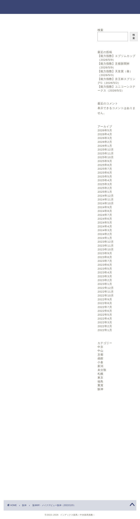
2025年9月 (105, 161)
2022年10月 (106, 295)
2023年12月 (106, 241)
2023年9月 (105, 253)
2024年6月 (105, 218)
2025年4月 (105, 180)
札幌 (100, 373)
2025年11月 (106, 153)
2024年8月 (105, 211)
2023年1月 (105, 283)
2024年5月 (105, 222)
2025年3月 (105, 184)
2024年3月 (105, 230)
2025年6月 (105, 172)
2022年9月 (105, 299)
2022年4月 (105, 318)
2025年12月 (106, 149)
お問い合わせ (70, 18)
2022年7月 (105, 307)
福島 (100, 381)
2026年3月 (105, 138)
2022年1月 (105, 330)
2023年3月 (105, 276)
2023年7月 (105, 260)
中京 (100, 346)
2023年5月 (105, 268)
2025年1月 (105, 191)
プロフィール (114, 18)
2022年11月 (106, 291)
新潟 (100, 366)
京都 (100, 354)
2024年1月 (105, 237)
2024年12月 (106, 195)
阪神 (9, 33)
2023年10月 (106, 249)
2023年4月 (105, 272)
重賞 (100, 385)
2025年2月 (105, 187)
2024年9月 (105, 207)
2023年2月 (105, 280)
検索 (100, 29)
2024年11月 (106, 199)
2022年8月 (105, 303)
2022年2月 (105, 326)
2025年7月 (105, 168)
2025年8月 (105, 164)
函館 (100, 358)
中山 (100, 350)
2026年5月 (105, 130)
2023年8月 (105, 257)
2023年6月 (105, 264)
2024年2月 (105, 234)
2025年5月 (105, 176)
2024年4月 (105, 226)
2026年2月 (105, 141)
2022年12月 (106, 287)
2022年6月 (105, 310)
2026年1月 (105, 145)
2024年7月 (105, 214)
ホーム (26, 18)
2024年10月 (106, 203)
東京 (100, 377)
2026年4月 (105, 134)
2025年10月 (106, 157)
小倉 (100, 362)
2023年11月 (106, 245)
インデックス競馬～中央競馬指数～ (70, 7)
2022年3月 (105, 322)
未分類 (102, 369)
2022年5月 (105, 314)
